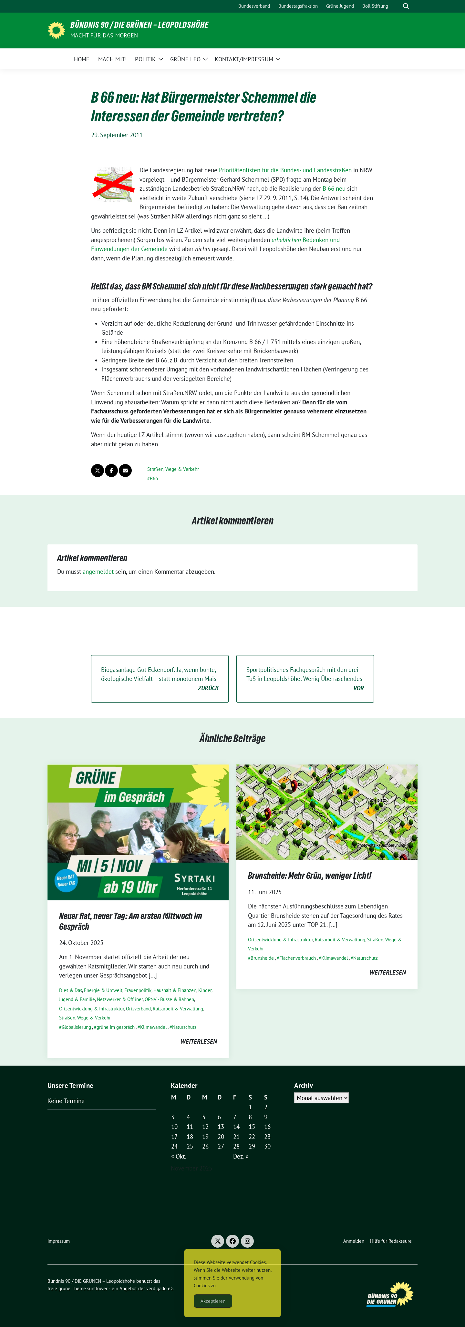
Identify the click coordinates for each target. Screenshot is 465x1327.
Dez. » (241, 1156)
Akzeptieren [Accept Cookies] (213, 1301)
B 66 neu (334, 188)
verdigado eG (159, 1288)
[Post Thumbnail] (138, 832)
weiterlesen (199, 1041)
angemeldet (98, 571)
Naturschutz (184, 1027)
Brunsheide (262, 958)
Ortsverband (138, 1009)
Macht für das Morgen (104, 35)
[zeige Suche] (406, 6)
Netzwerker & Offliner (120, 999)
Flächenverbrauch (297, 958)
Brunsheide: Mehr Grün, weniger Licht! (309, 877)
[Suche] (397, 6)
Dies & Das (70, 990)
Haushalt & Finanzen (174, 990)
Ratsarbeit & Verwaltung (178, 1009)
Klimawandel (153, 1027)
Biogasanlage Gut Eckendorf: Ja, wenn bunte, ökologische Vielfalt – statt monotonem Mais (160, 679)
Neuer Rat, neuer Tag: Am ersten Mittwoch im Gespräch (130, 922)
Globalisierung (76, 1027)
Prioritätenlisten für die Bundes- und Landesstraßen (285, 170)
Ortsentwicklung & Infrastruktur (91, 1009)
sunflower (97, 1288)
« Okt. (178, 1156)
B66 (154, 478)
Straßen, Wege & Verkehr (173, 469)
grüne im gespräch (116, 1027)
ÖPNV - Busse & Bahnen (169, 999)
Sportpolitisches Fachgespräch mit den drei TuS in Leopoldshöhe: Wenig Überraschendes (305, 679)
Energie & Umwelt (103, 990)
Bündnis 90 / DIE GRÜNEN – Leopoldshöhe (139, 26)
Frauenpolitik (137, 990)
